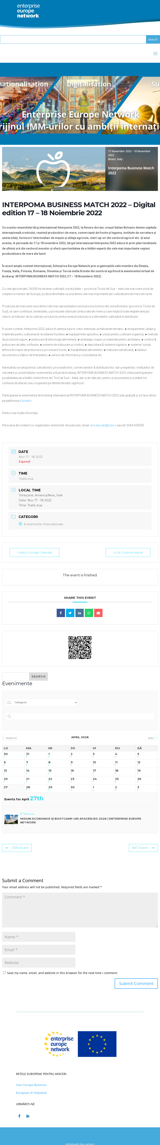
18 (116, 770)
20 (6, 779)
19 (139, 770)
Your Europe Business (31, 1085)
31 (27, 754)
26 (139, 779)
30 (6, 754)
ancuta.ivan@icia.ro (103, 425)
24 (95, 779)
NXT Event (143, 848)
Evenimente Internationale (41, 524)
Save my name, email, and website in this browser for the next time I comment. (62, 973)
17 (94, 770)
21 (27, 779)
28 (28, 787)
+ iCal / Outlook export (128, 552)
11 (116, 762)
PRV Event (17, 848)
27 (6, 787)
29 (50, 787)
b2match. (25, 400)
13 (5, 770)
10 (94, 762)
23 (72, 779)
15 (49, 770)
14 (28, 770)
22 (50, 779)
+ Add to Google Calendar (34, 552)
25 (117, 779)
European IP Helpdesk (31, 1093)
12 (138, 762)
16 (72, 770)
